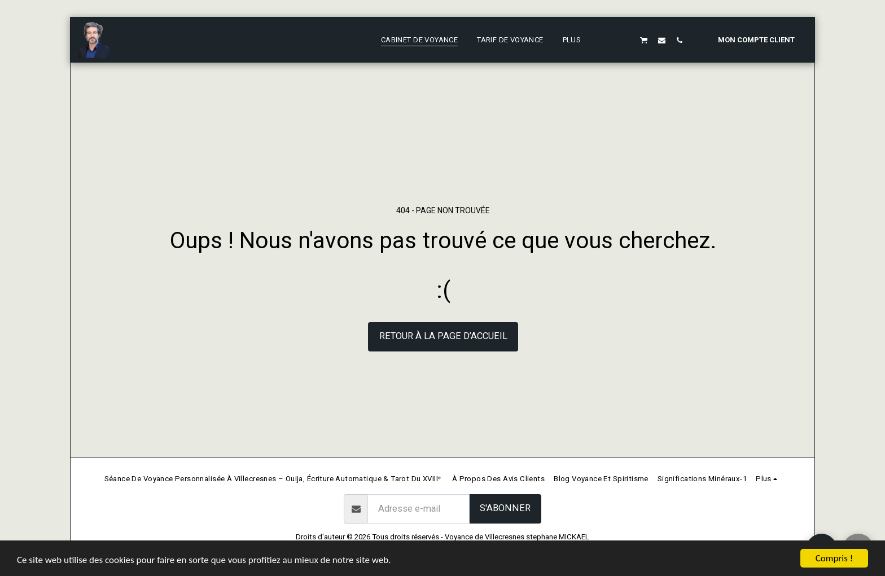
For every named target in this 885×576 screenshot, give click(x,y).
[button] (609, 40)
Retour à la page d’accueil (443, 336)
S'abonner (505, 508)
